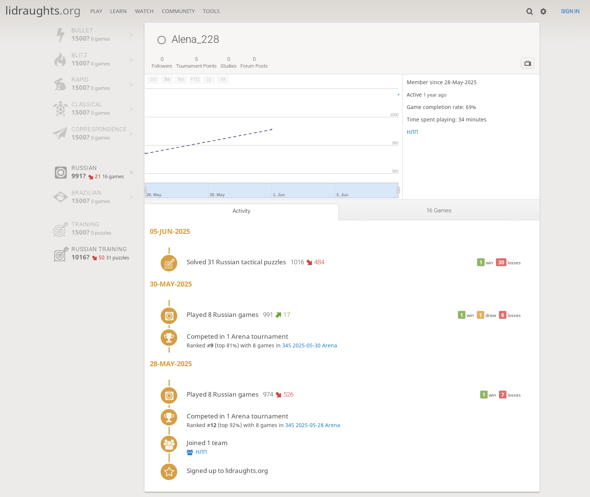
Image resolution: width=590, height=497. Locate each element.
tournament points (196, 62)
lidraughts (43, 10)
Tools (211, 11)
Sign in (570, 11)
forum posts (254, 62)
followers (162, 62)
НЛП (412, 131)
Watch (144, 11)
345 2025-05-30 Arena (309, 345)
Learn (118, 11)
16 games (439, 210)
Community (178, 11)
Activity (241, 211)
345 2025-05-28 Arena (312, 425)
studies (228, 62)
